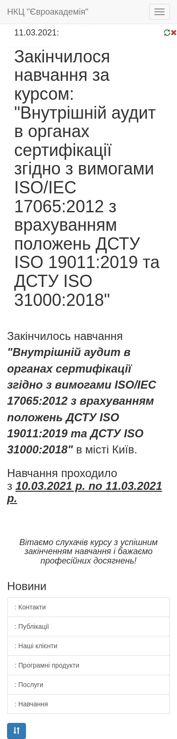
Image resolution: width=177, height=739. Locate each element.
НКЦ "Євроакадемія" (47, 12)
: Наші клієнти (36, 646)
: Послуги (29, 684)
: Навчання (31, 704)
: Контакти (30, 607)
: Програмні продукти (47, 665)
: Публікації (32, 626)
